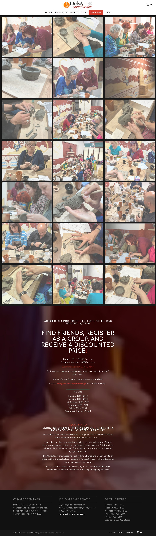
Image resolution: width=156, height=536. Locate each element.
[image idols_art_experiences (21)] (79, 202)
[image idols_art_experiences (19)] (27, 202)
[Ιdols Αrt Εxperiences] (78, 5)
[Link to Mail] (151, 4)
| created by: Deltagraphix (55, 533)
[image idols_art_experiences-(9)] (27, 37)
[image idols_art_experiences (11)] (79, 120)
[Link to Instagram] (148, 4)
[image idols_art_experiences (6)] (27, 79)
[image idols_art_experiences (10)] (27, 120)
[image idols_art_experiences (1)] (27, 285)
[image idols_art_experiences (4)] (79, 79)
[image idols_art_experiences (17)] (79, 161)
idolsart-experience (72, 384)
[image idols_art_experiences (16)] (27, 161)
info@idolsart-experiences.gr (72, 514)
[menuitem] (48, 12)
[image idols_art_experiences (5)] (79, 37)
